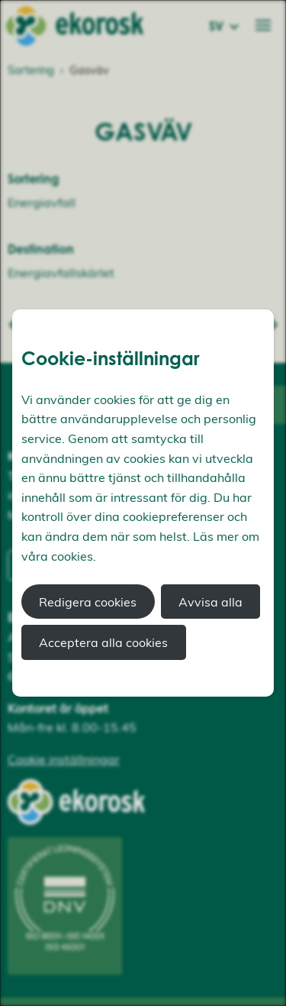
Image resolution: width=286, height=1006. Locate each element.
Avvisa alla (210, 602)
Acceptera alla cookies (103, 642)
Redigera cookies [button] (88, 602)
